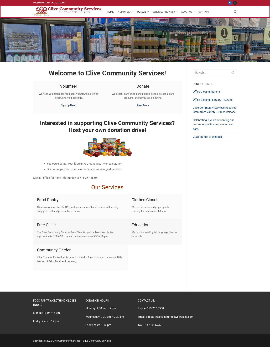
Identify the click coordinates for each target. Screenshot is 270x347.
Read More (143, 105)
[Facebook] (230, 3)
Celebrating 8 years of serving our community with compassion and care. (213, 124)
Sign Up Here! (68, 105)
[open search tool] (235, 11)
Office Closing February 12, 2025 (212, 99)
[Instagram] (235, 3)
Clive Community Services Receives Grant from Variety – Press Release (214, 110)
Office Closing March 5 (207, 91)
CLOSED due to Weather (207, 136)
